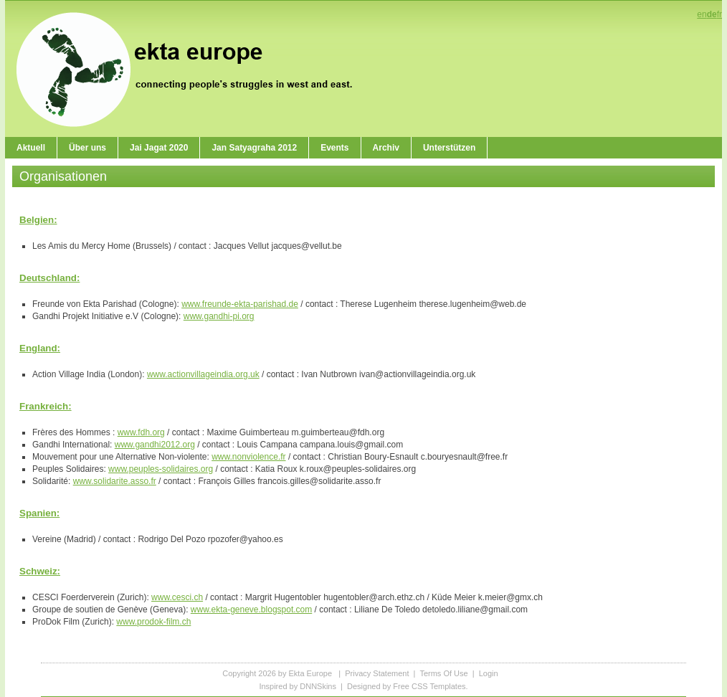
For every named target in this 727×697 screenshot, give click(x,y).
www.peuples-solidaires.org (160, 469)
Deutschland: (49, 277)
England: (39, 348)
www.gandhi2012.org (155, 445)
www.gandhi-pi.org (219, 316)
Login (488, 673)
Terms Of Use (443, 673)
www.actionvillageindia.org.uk (203, 374)
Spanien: (39, 513)
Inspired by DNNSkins (297, 686)
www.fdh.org (141, 432)
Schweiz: (39, 571)
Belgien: (38, 219)
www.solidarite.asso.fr (114, 481)
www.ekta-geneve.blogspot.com (251, 609)
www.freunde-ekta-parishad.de (239, 304)
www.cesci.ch (177, 597)
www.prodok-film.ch (153, 622)
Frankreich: (45, 406)
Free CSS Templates (429, 686)
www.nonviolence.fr (248, 457)
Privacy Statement (377, 673)
